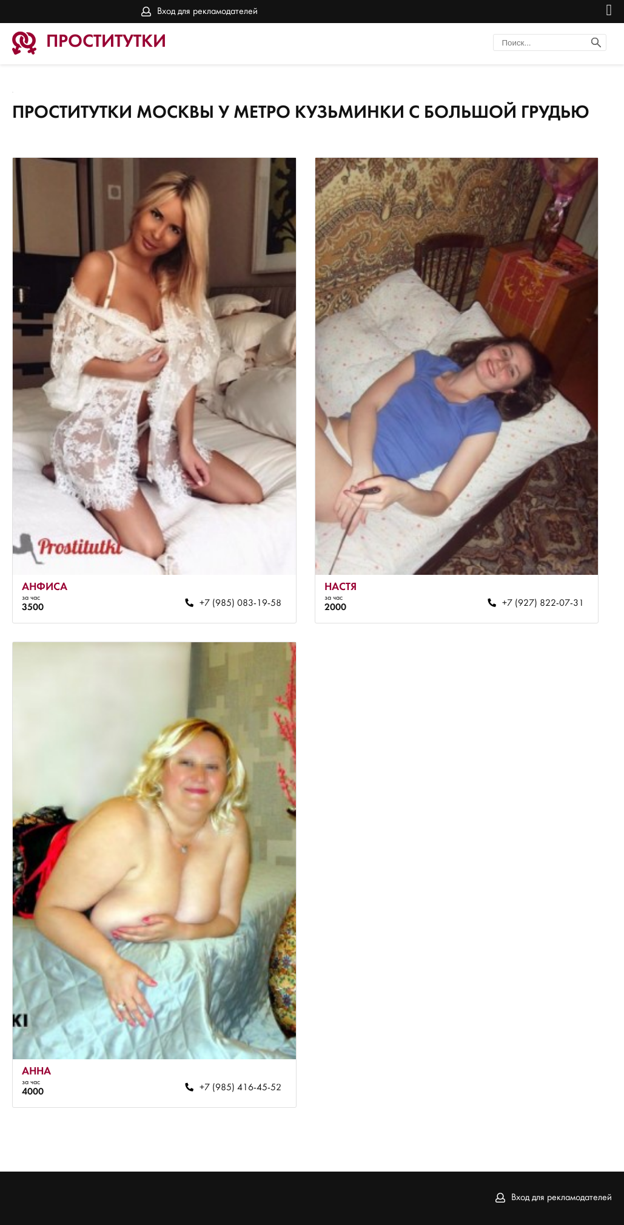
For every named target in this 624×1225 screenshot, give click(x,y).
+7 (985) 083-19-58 (240, 603)
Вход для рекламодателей (207, 11)
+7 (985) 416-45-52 (240, 1088)
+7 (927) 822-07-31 (543, 603)
